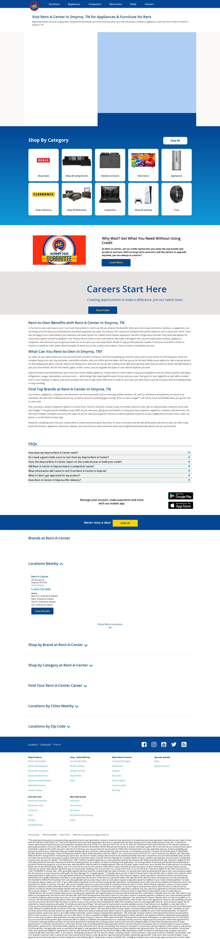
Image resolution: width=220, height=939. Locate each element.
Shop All (175, 140)
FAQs (72, 767)
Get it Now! (74, 787)
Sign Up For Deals (161, 753)
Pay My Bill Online (35, 812)
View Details (42, 611)
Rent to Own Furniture (37, 748)
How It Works (75, 763)
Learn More (116, 262)
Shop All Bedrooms (76, 209)
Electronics (143, 175)
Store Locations (118, 767)
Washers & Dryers (110, 175)
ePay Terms (65, 822)
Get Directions (37, 585)
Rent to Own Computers (38, 758)
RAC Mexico (75, 797)
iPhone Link (180, 506)
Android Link (180, 497)
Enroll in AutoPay (77, 753)
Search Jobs (102, 310)
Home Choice (76, 792)
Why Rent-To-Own (35, 792)
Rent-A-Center (39, 576)
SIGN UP (125, 523)
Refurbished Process (36, 772)
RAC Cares (116, 763)
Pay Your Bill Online (78, 748)
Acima (72, 807)
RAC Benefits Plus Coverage (81, 802)
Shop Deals (43, 175)
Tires (176, 209)
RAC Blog (116, 777)
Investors (116, 758)
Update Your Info (77, 758)
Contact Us (32, 797)
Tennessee (45, 731)
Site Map (31, 807)
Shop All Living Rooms (77, 175)
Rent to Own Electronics (38, 763)
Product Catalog (35, 777)
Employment (117, 753)
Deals (156, 748)
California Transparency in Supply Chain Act (91, 822)
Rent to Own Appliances (38, 753)
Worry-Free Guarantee (37, 787)
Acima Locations (119, 772)
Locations (33, 731)
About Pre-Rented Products (39, 767)
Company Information (121, 748)
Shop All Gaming (143, 209)
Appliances (176, 175)
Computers (110, 209)
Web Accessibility (49, 822)
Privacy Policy (33, 822)
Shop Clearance (44, 209)
